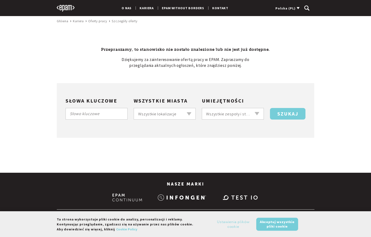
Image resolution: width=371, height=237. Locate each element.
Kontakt (220, 8)
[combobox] (164, 113)
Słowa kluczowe (91, 100)
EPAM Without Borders (183, 8)
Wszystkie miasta (161, 100)
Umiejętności (223, 100)
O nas (127, 8)
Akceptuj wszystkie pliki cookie (277, 225)
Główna (62, 21)
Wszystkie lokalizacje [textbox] (157, 113)
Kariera (147, 8)
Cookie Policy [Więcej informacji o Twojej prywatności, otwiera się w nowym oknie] (126, 230)
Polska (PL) (285, 8)
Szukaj (287, 113)
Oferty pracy (97, 21)
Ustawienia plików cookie (233, 225)
